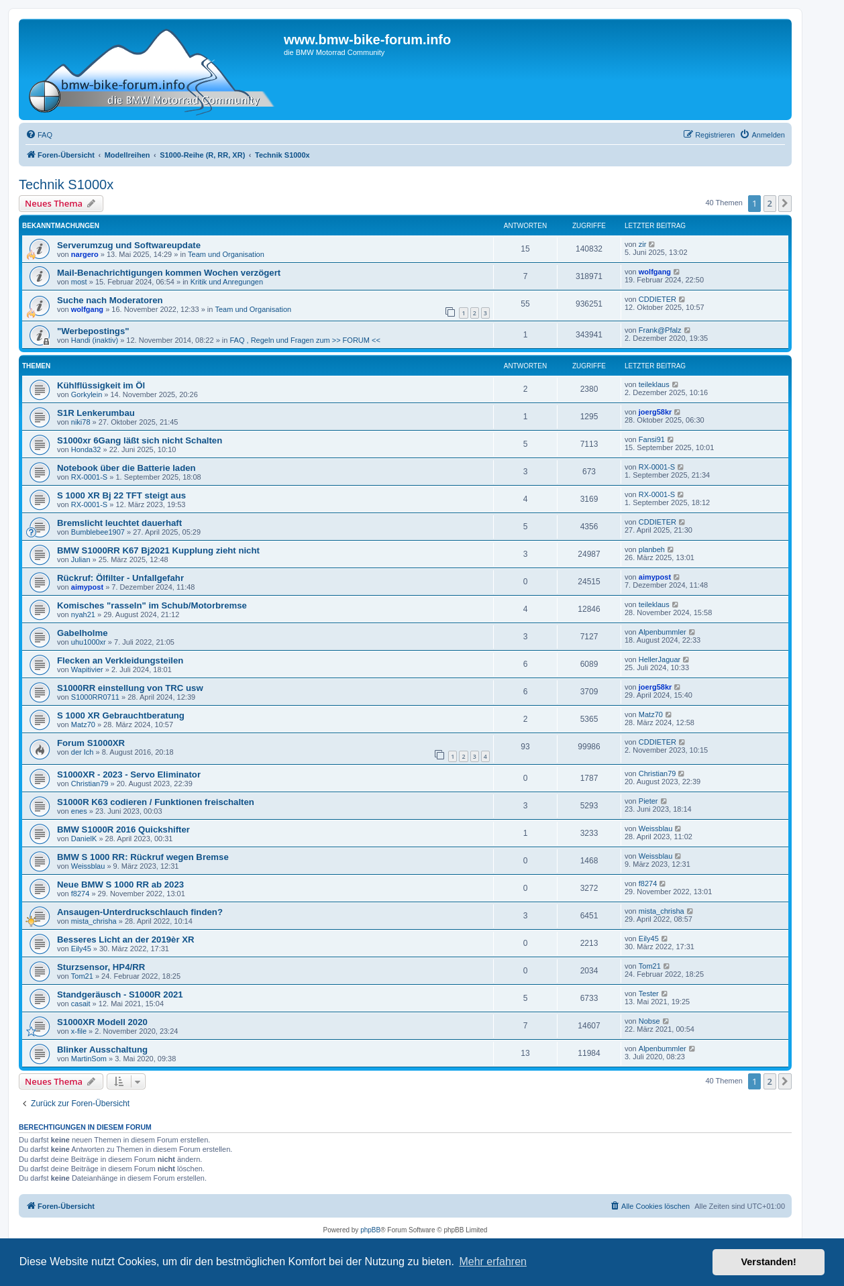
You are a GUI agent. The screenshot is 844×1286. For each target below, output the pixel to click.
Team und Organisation (226, 254)
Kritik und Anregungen (227, 282)
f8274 (80, 894)
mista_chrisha (94, 921)
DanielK (84, 839)
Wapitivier (87, 669)
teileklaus (654, 384)
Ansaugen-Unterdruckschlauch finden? (140, 912)
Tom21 (82, 976)
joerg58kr (655, 412)
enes (79, 811)
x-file (79, 1031)
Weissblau (656, 828)
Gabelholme (82, 633)
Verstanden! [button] (768, 1261)
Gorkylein (86, 394)
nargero (85, 254)
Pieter (648, 801)
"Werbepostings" (93, 331)
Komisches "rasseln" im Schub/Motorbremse (152, 605)
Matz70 (83, 724)
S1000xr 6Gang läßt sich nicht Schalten (139, 440)
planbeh (652, 549)
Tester (649, 993)
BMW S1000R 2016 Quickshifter (123, 829)
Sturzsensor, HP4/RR (101, 967)
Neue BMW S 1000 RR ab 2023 (120, 884)
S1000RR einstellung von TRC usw (130, 688)
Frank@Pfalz (660, 330)
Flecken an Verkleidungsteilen (120, 660)
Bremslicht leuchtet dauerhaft (119, 523)
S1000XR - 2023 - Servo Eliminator (129, 774)
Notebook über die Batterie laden (126, 468)
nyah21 (83, 614)
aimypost (87, 587)
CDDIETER (657, 299)
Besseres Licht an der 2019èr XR (126, 939)
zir (643, 244)
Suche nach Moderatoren (110, 300)
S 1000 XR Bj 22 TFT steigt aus (121, 495)
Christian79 (90, 784)
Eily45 (81, 949)
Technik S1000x (66, 184)
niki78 (81, 422)
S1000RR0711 (95, 697)
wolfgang (655, 272)
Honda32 (86, 449)
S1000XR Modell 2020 (102, 1022)
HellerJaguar (659, 659)
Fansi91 (652, 439)
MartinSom (89, 1059)
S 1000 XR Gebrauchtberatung (120, 715)
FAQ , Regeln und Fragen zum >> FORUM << (304, 340)
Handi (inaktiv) (94, 340)
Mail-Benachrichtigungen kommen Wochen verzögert (168, 273)
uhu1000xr (88, 642)
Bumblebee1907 (98, 532)
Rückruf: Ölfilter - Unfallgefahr (120, 578)
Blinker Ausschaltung (102, 1049)
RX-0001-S (89, 477)
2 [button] (770, 203)
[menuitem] (38, 135)
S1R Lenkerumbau (96, 413)
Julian (81, 559)
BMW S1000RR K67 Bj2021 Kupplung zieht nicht (158, 550)
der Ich (82, 752)
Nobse (649, 1021)
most (79, 282)
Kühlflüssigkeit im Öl (101, 385)
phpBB (370, 1230)
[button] (785, 203)
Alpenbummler (662, 632)
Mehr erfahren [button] (493, 1261)
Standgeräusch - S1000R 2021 (120, 994)
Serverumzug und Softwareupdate (129, 245)
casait (81, 1004)
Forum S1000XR (91, 743)
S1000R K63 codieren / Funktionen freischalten (155, 802)
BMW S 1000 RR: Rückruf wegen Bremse (143, 857)
